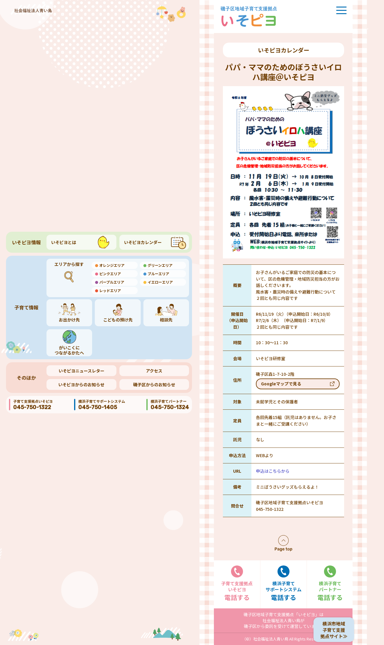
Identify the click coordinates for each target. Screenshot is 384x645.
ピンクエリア (110, 273)
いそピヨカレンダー (143, 242)
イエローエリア (160, 282)
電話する (237, 583)
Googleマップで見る (281, 384)
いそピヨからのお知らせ (81, 384)
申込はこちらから (273, 471)
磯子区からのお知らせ (154, 384)
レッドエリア (110, 290)
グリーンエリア (160, 265)
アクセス (154, 371)
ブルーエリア (158, 273)
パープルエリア (111, 282)
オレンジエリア (111, 265)
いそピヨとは (63, 242)
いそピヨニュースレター (81, 371)
